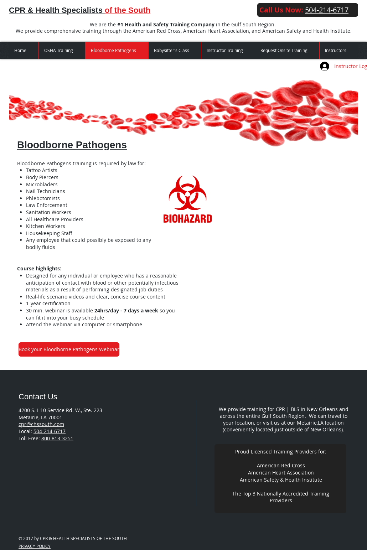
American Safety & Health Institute (281, 479)
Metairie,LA (310, 422)
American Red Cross (281, 465)
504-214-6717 (49, 431)
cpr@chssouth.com (41, 424)
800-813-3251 (57, 438)
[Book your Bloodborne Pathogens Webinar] (69, 349)
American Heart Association (281, 472)
